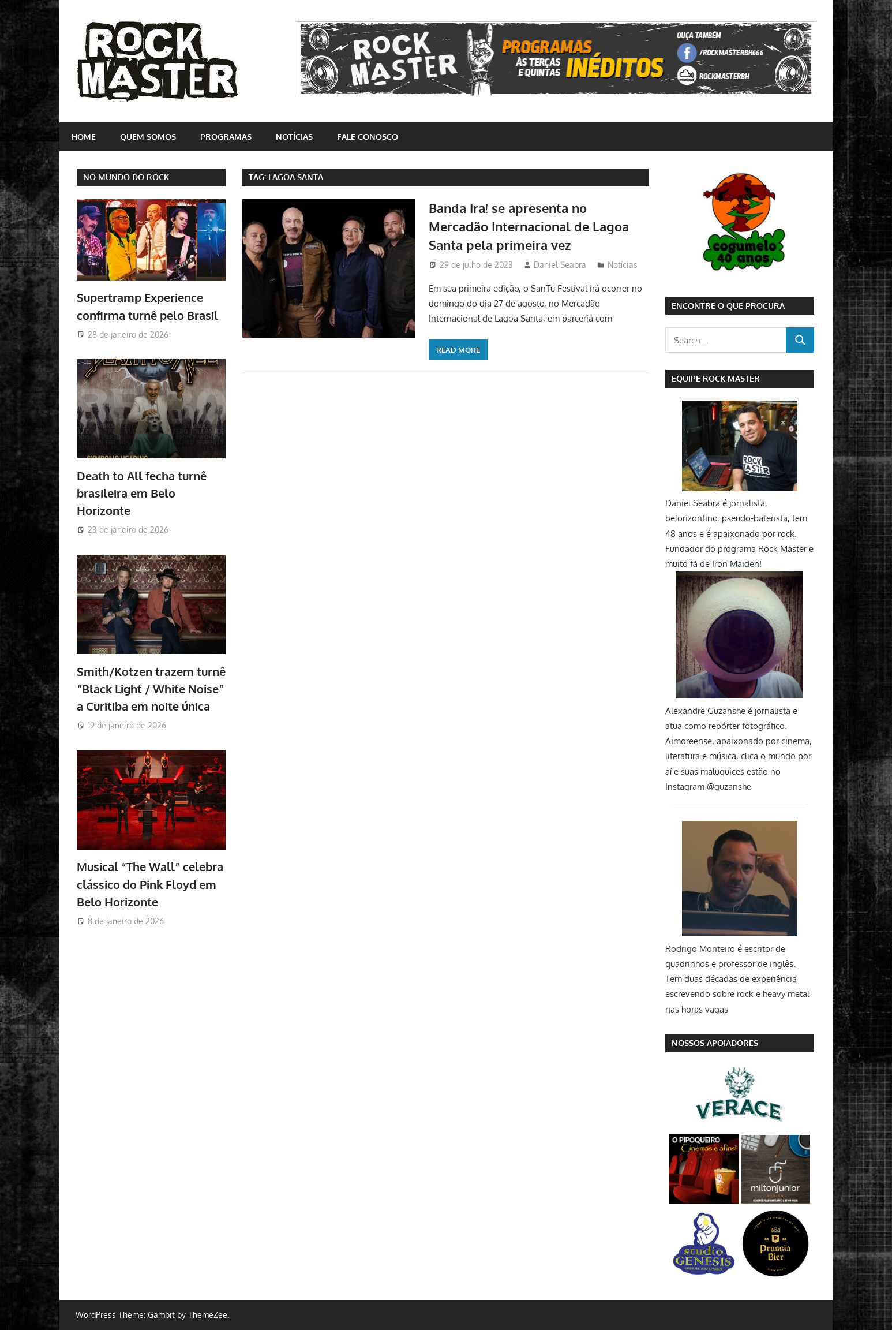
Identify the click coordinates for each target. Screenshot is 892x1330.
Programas (226, 136)
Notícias (294, 136)
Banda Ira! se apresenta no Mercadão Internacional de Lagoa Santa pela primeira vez (529, 226)
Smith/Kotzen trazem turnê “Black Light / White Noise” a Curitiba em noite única (151, 689)
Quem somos (148, 136)
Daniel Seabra (560, 265)
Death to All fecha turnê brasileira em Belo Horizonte (142, 493)
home (84, 136)
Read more (458, 349)
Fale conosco (367, 136)
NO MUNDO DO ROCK (126, 177)
